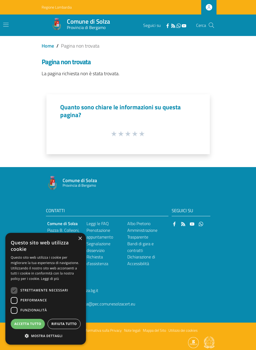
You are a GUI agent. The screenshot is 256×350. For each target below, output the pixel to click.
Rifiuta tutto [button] (64, 324)
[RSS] (173, 25)
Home (48, 45)
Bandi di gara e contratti (140, 247)
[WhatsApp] (178, 25)
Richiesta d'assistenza (97, 260)
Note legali (132, 330)
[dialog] (45, 289)
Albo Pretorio (138, 223)
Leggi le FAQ (97, 223)
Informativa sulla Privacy (102, 330)
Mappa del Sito (154, 330)
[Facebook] (167, 25)
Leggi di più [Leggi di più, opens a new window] (50, 278)
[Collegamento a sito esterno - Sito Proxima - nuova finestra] (193, 342)
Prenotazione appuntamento (99, 233)
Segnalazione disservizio (98, 247)
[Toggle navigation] (6, 24)
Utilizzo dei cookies (183, 330)
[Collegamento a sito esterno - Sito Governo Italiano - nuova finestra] (209, 342)
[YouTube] (184, 25)
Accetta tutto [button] (27, 324)
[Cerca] (211, 25)
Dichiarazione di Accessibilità (141, 260)
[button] (46, 336)
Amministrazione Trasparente (142, 233)
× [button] (80, 239)
